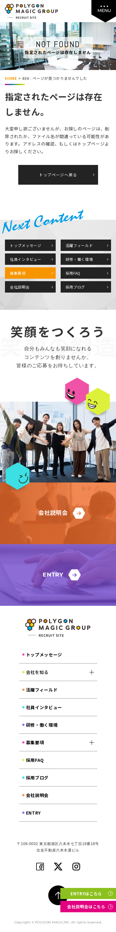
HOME (11, 78)
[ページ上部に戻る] (58, 895)
